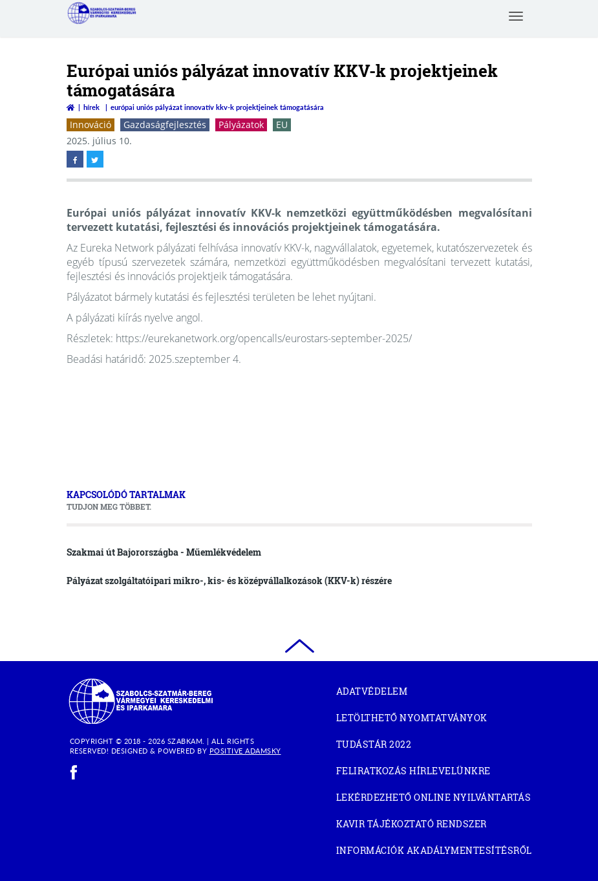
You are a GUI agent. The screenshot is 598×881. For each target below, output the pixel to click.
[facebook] (74, 772)
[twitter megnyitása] (95, 159)
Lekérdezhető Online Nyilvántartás (434, 799)
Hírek (91, 107)
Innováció (90, 124)
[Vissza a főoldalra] (70, 107)
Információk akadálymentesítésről (434, 850)
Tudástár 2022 (396, 746)
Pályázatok (241, 124)
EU (282, 124)
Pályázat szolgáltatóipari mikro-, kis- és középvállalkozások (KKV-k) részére (229, 580)
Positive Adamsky (245, 750)
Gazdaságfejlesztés (164, 124)
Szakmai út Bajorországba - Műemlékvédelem (164, 552)
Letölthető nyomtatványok (411, 718)
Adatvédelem (372, 691)
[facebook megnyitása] (75, 159)
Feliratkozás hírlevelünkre (413, 771)
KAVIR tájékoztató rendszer (433, 826)
